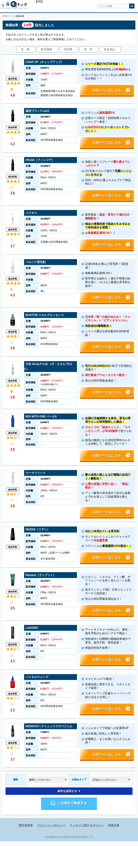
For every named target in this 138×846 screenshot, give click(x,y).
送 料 (88, 49)
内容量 (68, 49)
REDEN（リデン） (38, 532)
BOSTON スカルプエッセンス (45, 316)
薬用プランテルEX (37, 110)
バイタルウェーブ (37, 681)
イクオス (31, 213)
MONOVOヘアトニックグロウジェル (49, 731)
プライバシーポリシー (51, 829)
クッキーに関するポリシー (87, 829)
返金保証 (109, 49)
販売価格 (46, 49)
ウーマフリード (35, 475)
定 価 (25, 49)
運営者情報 (26, 829)
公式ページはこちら (107, 90)
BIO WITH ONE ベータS (41, 418)
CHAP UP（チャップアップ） (45, 62)
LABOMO (32, 631)
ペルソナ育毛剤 (35, 263)
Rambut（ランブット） (41, 578)
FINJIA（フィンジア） (40, 160)
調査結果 (113, 829)
